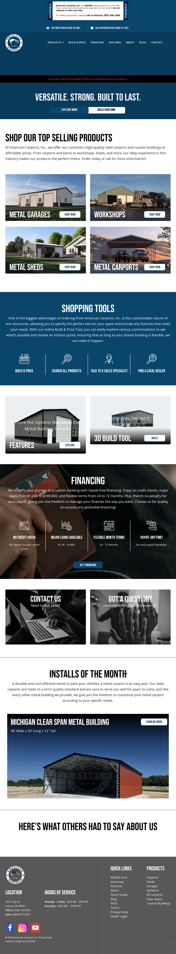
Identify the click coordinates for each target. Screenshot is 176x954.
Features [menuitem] (115, 42)
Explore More (70, 110)
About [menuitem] (130, 42)
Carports (152, 877)
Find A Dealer (119, 894)
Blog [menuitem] (142, 42)
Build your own (106, 110)
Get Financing (88, 565)
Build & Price (119, 877)
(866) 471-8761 (122, 28)
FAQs (114, 903)
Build (155, 445)
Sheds (151, 882)
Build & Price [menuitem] (77, 42)
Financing (117, 882)
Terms (115, 907)
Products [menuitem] (54, 42)
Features (116, 886)
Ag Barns (153, 890)
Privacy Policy (45, 937)
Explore (70, 445)
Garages (152, 886)
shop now (69, 214)
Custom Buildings (158, 903)
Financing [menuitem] (97, 42)
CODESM (30, 941)
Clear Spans (154, 899)
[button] (5, 846)
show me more (154, 722)
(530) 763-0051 (74, 28)
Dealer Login (119, 916)
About (115, 890)
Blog (114, 899)
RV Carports (155, 894)
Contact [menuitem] (157, 42)
